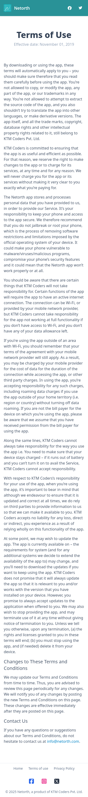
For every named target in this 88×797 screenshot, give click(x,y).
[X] (56, 781)
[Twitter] (80, 8)
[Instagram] (44, 781)
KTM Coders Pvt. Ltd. (67, 791)
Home (18, 768)
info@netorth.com (63, 741)
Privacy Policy (64, 768)
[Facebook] (69, 8)
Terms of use (38, 768)
